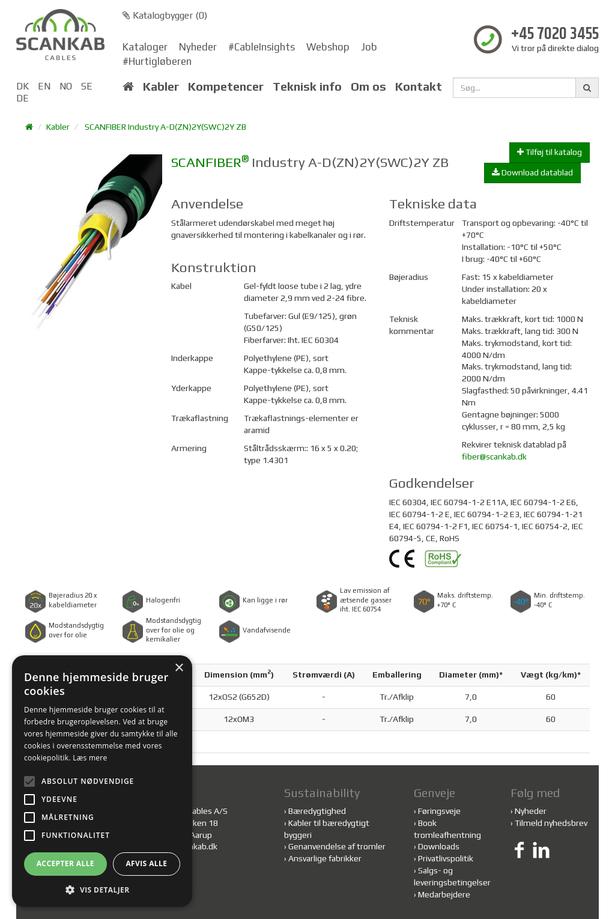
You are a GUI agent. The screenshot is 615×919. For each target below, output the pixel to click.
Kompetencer (226, 86)
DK (22, 86)
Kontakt (418, 86)
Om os (368, 86)
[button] (102, 889)
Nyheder (198, 47)
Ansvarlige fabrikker (325, 858)
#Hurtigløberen (157, 61)
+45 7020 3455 (555, 34)
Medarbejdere (444, 894)
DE (22, 98)
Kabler (161, 86)
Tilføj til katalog (549, 152)
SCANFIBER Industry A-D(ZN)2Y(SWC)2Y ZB (165, 127)
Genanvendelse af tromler (337, 846)
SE (86, 86)
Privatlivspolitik (445, 858)
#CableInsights (261, 47)
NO (65, 86)
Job (369, 47)
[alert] (102, 781)
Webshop (328, 47)
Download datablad (532, 172)
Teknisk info (307, 86)
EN (44, 86)
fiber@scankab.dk (494, 456)
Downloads (438, 846)
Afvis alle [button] (146, 863)
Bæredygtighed (317, 811)
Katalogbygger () (165, 15)
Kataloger (145, 47)
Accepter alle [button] (65, 863)
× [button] (178, 668)
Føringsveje (439, 811)
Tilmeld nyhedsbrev (551, 823)
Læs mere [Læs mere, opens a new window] (90, 758)
